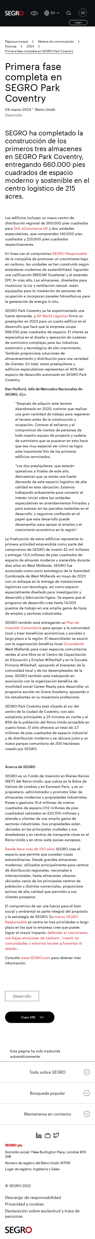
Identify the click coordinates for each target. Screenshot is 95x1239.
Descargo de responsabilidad (33, 1197)
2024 (30, 46)
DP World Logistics (52, 316)
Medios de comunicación (56, 41)
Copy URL (28, 1017)
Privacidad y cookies (24, 1203)
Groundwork (74, 644)
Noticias (10, 46)
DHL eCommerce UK (31, 228)
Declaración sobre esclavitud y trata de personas (42, 1213)
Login (78, 22)
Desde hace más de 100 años (30, 849)
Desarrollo (22, 996)
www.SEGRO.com (35, 957)
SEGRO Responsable (69, 253)
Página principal (16, 41)
